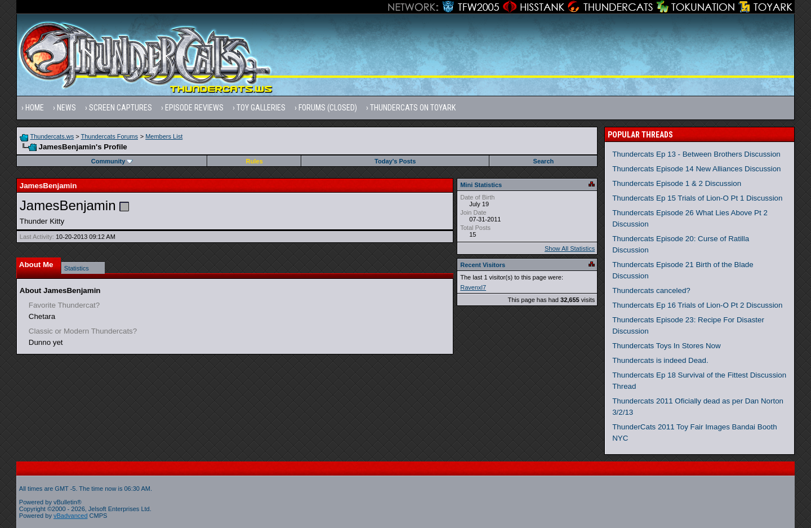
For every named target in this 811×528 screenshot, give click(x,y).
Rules (254, 161)
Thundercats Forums (109, 136)
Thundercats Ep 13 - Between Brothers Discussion (696, 154)
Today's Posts (395, 161)
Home (34, 107)
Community (112, 161)
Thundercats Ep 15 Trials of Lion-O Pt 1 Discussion (697, 198)
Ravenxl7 (473, 287)
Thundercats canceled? (651, 290)
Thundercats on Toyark (413, 107)
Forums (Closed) (327, 107)
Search (543, 161)
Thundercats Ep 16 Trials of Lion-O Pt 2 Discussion (697, 305)
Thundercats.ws (52, 136)
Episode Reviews (194, 107)
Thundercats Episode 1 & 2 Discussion (676, 183)
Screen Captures (120, 107)
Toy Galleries (261, 107)
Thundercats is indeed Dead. (660, 360)
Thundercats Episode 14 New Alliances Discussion (696, 169)
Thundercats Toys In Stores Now (666, 345)
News (66, 107)
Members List (163, 136)
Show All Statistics (570, 248)
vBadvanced (71, 515)
